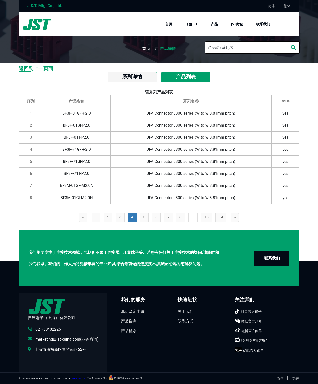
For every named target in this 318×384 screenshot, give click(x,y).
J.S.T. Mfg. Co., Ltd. (44, 5)
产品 (214, 24)
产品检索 (129, 330)
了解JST (191, 24)
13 (206, 217)
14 (221, 217)
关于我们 (185, 311)
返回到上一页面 (36, 68)
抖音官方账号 (251, 312)
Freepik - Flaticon (77, 378)
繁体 (287, 6)
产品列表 (186, 77)
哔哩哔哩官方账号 (255, 340)
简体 (271, 6)
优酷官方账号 (253, 351)
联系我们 (263, 24)
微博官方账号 (251, 331)
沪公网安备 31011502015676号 (125, 378)
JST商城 (237, 24)
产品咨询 (129, 321)
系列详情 (132, 77)
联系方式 (185, 321)
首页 (168, 24)
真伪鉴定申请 (132, 311)
